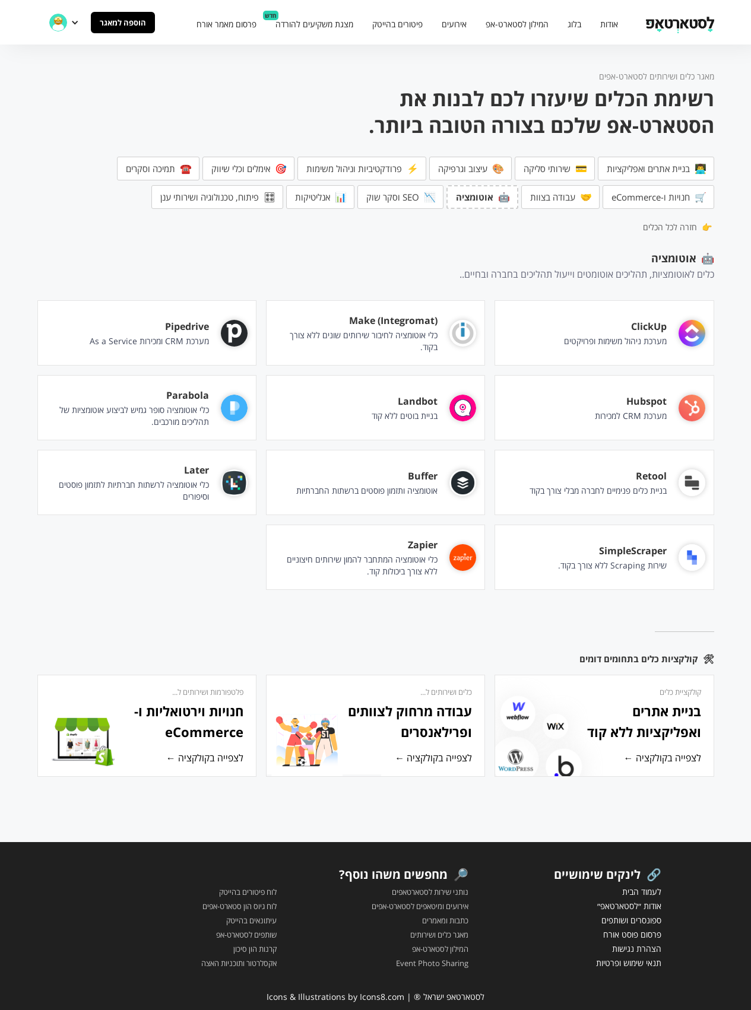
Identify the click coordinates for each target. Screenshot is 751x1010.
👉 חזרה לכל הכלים (677, 227)
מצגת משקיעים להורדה (314, 24)
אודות (609, 24)
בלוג (574, 24)
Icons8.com (382, 996)
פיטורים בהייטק (397, 24)
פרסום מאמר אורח (226, 24)
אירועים (454, 24)
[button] (64, 22)
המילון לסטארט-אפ (517, 24)
